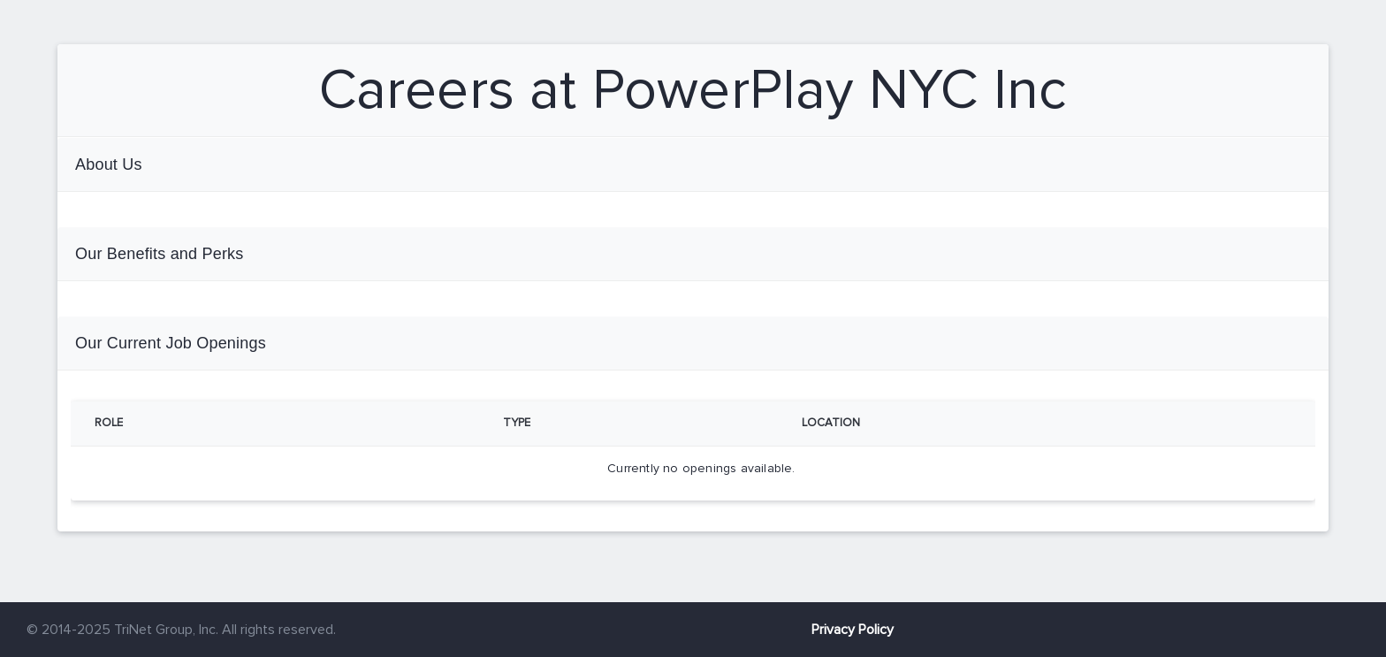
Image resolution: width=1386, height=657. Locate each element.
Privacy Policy (852, 629)
